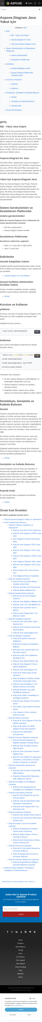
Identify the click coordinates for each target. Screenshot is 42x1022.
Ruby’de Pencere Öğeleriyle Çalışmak (23, 737)
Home (20, 940)
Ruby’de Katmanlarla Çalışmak (20, 793)
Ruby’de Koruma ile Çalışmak (20, 846)
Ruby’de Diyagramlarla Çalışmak (21, 593)
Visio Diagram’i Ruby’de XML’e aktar (27, 561)
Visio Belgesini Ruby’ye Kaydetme (26, 576)
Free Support (20, 960)
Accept (21, 1009)
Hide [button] (24, 28)
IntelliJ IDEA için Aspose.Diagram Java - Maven (18, 881)
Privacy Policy (15, 990)
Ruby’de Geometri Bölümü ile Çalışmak (24, 860)
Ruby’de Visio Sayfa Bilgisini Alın (25, 633)
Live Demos (20, 957)
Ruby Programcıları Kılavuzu (15, 522)
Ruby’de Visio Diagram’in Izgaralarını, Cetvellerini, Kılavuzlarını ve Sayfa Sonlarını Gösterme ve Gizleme (27, 759)
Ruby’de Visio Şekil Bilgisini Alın (25, 670)
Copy (37, 332)
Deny (29, 1014)
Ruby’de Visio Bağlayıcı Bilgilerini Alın (27, 601)
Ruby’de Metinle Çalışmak (19, 718)
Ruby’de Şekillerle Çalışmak (19, 636)
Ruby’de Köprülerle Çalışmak (20, 812)
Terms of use (22, 990)
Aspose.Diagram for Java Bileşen (17, 276)
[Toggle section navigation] (39, 9)
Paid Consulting (20, 967)
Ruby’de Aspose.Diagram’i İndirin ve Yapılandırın (23, 519)
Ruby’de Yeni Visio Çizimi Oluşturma (27, 530)
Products (20, 943)
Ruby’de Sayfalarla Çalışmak (20, 619)
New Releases (20, 947)
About (20, 977)
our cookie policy (17, 1005)
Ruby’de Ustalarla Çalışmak (19, 579)
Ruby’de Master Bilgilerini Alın (24, 590)
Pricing (20, 950)
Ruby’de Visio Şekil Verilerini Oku (25, 661)
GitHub (7, 296)
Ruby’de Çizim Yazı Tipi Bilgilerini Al (26, 604)
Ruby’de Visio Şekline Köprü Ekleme (27, 815)
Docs (20, 953)
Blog (20, 970)
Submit (21, 914)
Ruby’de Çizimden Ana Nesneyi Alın (26, 587)
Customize (12, 1014)
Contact (28, 990)
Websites (20, 974)
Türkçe (28, 3)
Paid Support (20, 963)
